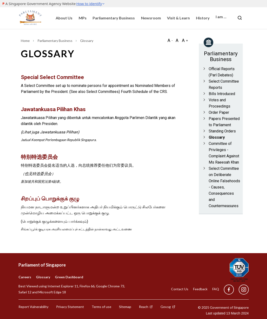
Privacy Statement (70, 307)
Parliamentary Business (114, 18)
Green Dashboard (69, 277)
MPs (83, 18)
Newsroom (151, 18)
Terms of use (101, 307)
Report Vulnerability (33, 307)
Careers (24, 277)
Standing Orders (222, 131)
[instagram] (241, 290)
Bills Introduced (222, 93)
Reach (146, 307)
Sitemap (125, 307)
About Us (64, 18)
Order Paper (219, 112)
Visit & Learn (178, 18)
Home (25, 41)
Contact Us (179, 289)
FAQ (215, 289)
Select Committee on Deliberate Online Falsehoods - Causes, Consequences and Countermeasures (224, 187)
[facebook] (229, 290)
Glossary (217, 137)
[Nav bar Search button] (239, 18)
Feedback (200, 289)
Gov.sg (167, 307)
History (203, 18)
